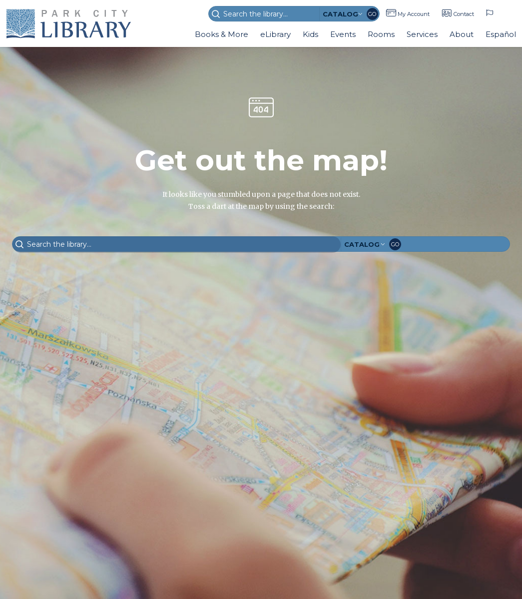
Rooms (381, 34)
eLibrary (275, 34)
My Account (414, 13)
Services (422, 34)
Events (343, 34)
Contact (464, 13)
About (462, 34)
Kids (310, 34)
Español (501, 34)
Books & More (221, 34)
